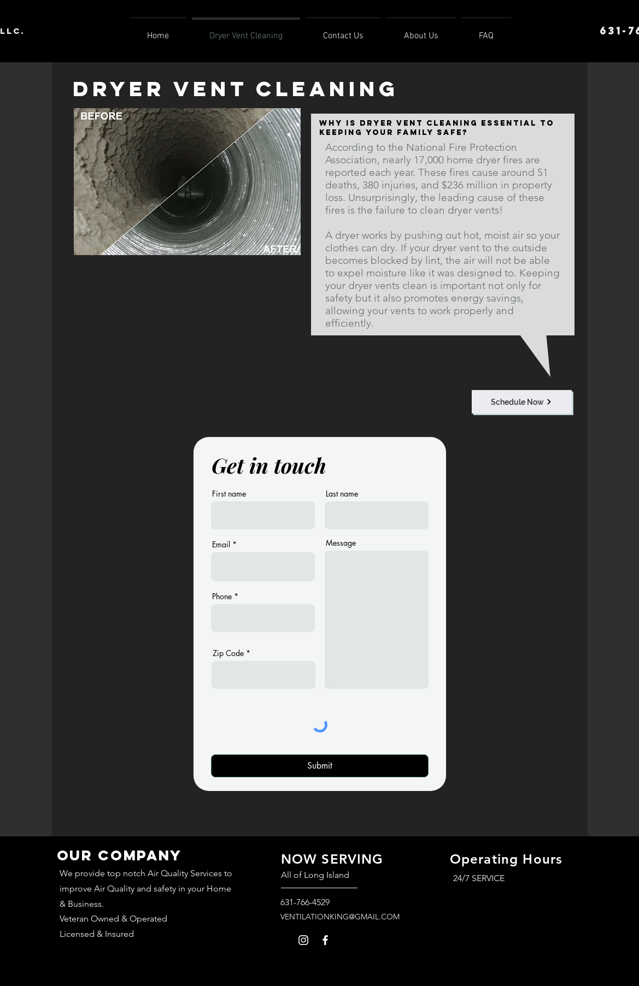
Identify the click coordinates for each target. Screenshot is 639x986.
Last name (342, 494)
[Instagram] (303, 940)
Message (341, 543)
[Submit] (320, 765)
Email (221, 544)
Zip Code (228, 653)
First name (229, 494)
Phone (222, 596)
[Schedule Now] (522, 402)
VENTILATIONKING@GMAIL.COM (340, 917)
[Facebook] (325, 940)
